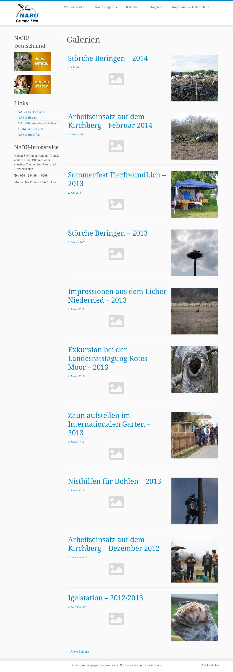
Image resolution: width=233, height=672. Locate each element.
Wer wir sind (74, 7)
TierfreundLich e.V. (31, 129)
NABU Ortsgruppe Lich (91, 665)
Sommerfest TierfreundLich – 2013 (117, 179)
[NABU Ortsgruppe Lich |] (27, 13)
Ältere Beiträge (78, 651)
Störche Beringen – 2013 (108, 233)
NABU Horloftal (29, 134)
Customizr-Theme (152, 665)
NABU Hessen (27, 117)
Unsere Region (105, 7)
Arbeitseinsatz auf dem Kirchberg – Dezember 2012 (114, 544)
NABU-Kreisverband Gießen (37, 123)
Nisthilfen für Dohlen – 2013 (114, 481)
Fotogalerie (155, 7)
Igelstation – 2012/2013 (105, 597)
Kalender (132, 7)
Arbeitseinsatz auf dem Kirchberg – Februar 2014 (110, 121)
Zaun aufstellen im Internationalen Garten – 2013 (109, 424)
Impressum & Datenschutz (190, 7)
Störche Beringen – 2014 (108, 58)
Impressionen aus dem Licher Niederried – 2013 (117, 296)
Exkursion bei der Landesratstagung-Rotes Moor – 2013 (108, 358)
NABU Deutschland (31, 112)
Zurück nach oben (210, 665)
